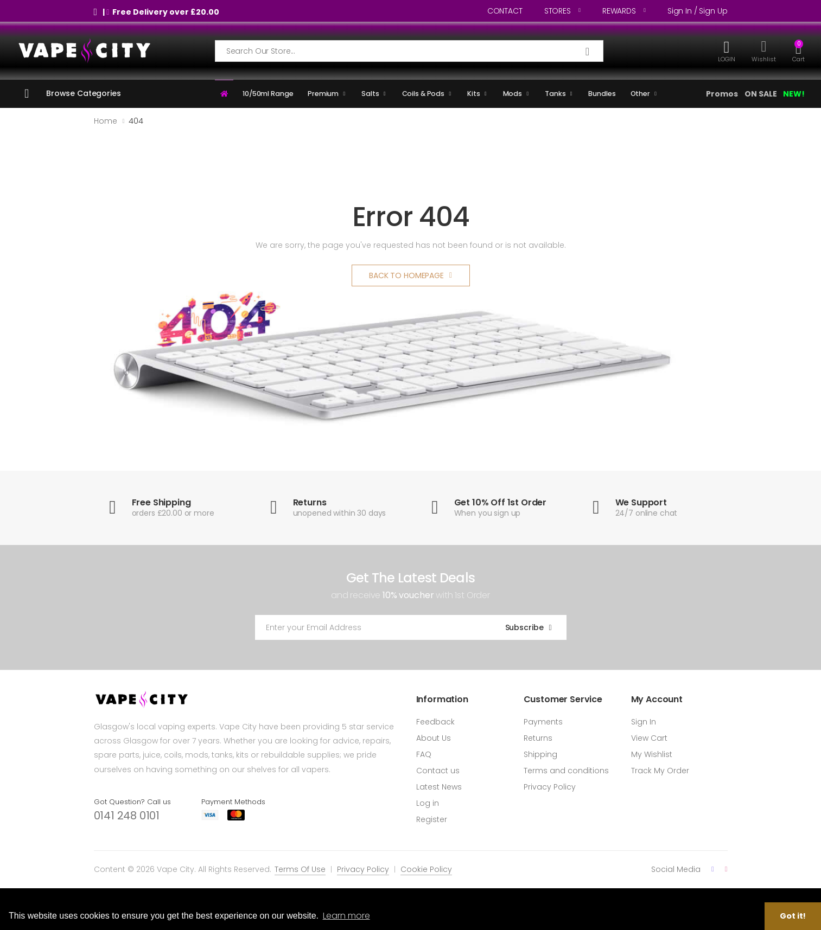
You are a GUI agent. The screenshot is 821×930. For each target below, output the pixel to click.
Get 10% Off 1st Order (500, 502)
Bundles (601, 93)
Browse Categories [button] (83, 93)
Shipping (540, 754)
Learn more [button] (346, 915)
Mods (513, 93)
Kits (473, 93)
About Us (433, 738)
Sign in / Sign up (697, 10)
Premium (323, 93)
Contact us (438, 770)
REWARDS (619, 10)
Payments (543, 721)
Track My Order (660, 770)
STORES (557, 10)
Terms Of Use (300, 869)
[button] (798, 51)
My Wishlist (651, 754)
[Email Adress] (370, 627)
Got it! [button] (793, 915)
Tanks (555, 93)
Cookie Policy (426, 869)
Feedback (435, 721)
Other (640, 93)
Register (431, 819)
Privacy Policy (550, 786)
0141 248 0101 (127, 815)
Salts (370, 93)
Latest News (439, 786)
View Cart (649, 738)
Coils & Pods (423, 93)
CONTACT (505, 10)
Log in (427, 803)
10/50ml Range (268, 93)
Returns (538, 738)
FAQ (423, 754)
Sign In (643, 721)
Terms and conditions (566, 770)
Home (105, 121)
